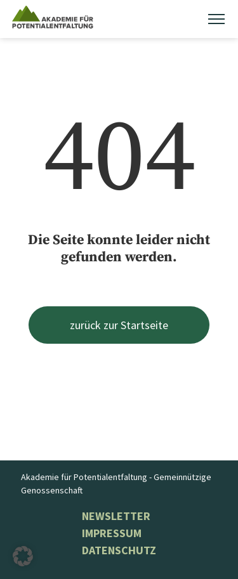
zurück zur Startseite (119, 325)
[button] (23, 556)
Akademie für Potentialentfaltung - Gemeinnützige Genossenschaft (116, 483)
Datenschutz (119, 550)
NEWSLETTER (116, 516)
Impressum (112, 533)
